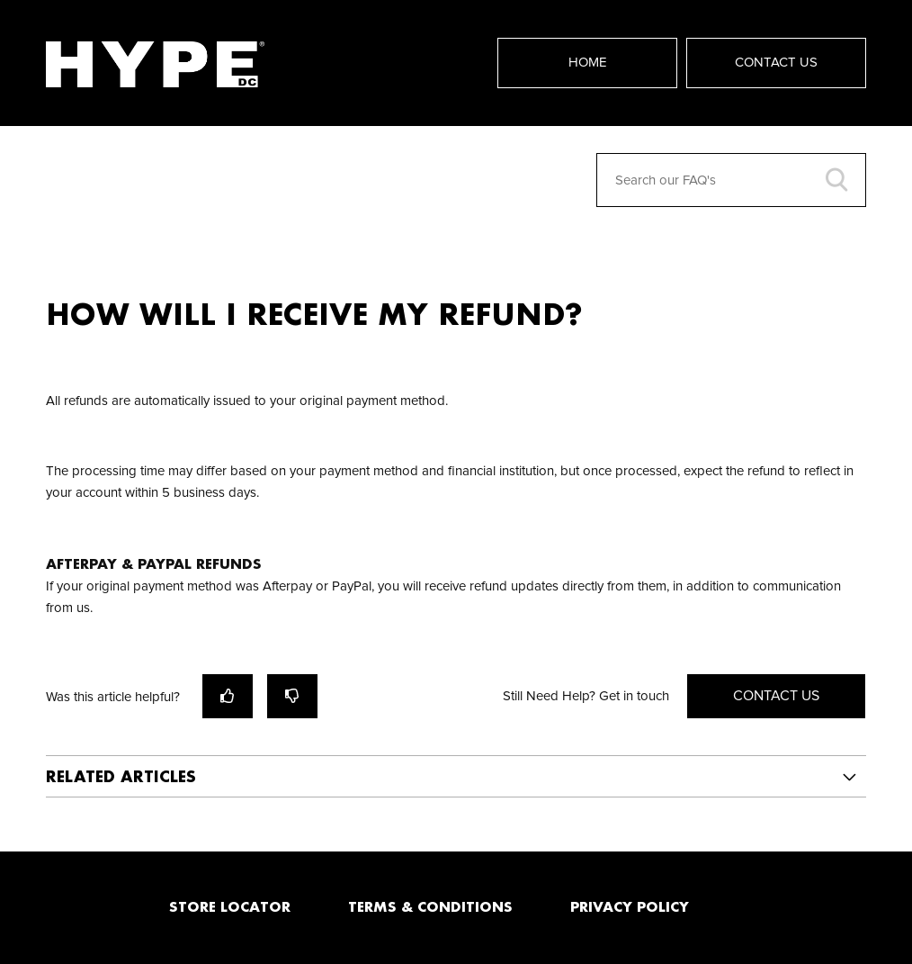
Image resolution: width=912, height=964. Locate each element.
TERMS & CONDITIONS (430, 906)
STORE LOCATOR (230, 906)
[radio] (227, 696)
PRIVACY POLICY (629, 906)
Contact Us (776, 62)
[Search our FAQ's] (731, 180)
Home (587, 62)
